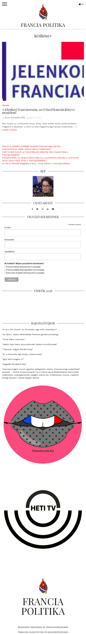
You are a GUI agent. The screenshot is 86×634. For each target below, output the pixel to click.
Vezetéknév (9, 252)
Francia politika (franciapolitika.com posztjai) (25, 270)
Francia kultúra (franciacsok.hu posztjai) (23, 267)
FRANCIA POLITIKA (43, 24)
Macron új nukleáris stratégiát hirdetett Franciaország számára (31, 146)
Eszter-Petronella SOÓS (15, 117)
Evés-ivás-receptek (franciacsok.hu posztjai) (25, 273)
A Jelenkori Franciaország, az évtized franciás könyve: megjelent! (38, 111)
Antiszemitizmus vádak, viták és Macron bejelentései (26, 149)
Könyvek (5, 105)
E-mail (8, 227)
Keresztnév (9, 240)
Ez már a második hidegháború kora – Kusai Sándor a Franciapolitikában (36, 163)
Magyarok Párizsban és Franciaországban (43, 627)
